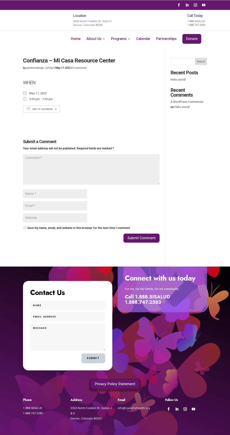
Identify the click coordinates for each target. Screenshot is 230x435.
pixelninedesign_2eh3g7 (40, 68)
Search (201, 62)
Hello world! (178, 80)
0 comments (79, 68)
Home (76, 39)
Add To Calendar (40, 109)
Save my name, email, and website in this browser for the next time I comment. (79, 228)
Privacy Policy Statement (115, 384)
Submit (93, 358)
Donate (192, 38)
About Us (94, 39)
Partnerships (166, 39)
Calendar (143, 39)
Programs (119, 39)
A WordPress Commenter (187, 102)
